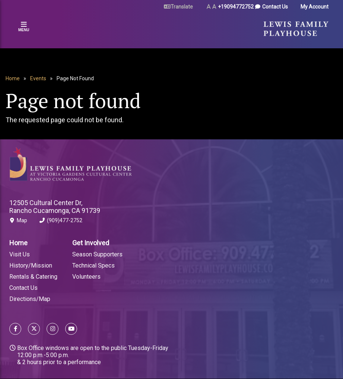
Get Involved (90, 243)
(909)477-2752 (61, 221)
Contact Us (275, 7)
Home (13, 78)
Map (18, 221)
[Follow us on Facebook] (15, 330)
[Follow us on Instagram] (52, 330)
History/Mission (30, 265)
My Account (314, 7)
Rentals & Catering (33, 276)
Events (38, 78)
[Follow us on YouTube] (69, 330)
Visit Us (19, 254)
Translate (182, 6)
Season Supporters (97, 254)
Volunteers (86, 276)
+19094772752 (236, 7)
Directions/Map (29, 298)
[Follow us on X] (34, 330)
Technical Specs (93, 265)
